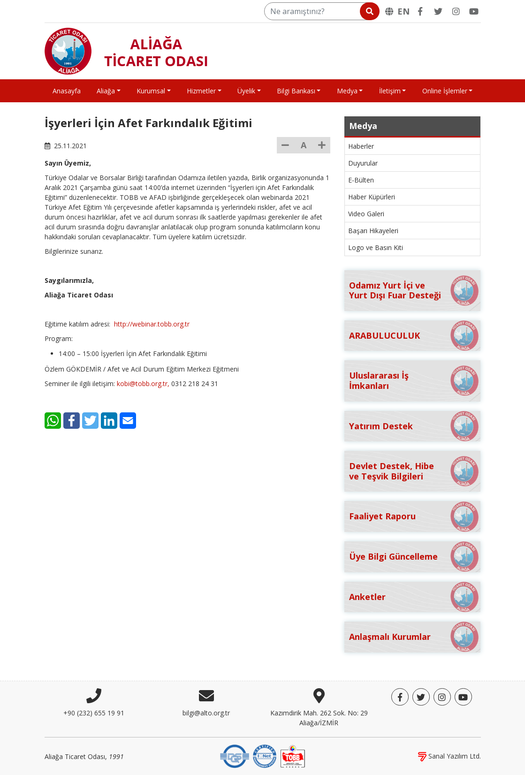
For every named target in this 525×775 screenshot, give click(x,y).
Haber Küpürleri (371, 196)
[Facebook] (420, 11)
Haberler (361, 146)
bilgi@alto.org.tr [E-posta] (206, 712)
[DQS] (234, 755)
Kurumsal (151, 90)
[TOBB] (292, 755)
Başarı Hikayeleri (373, 230)
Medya (347, 90)
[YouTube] (474, 11)
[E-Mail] (128, 420)
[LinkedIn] (109, 420)
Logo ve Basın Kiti (375, 247)
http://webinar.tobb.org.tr (152, 323)
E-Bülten (361, 179)
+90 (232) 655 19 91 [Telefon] (93, 712)
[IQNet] (264, 755)
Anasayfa (67, 90)
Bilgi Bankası (296, 90)
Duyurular (363, 163)
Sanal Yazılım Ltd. (449, 756)
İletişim (390, 90)
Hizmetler (201, 90)
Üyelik (246, 90)
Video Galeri (366, 213)
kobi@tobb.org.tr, (143, 383)
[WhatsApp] (53, 420)
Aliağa (106, 90)
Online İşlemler (444, 90)
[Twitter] (438, 11)
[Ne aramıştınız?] (321, 11)
